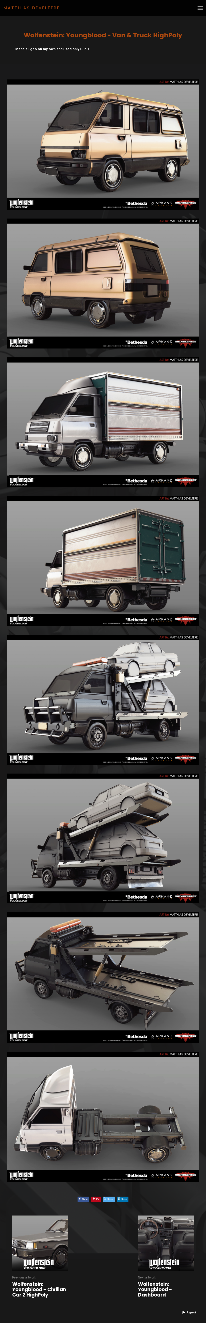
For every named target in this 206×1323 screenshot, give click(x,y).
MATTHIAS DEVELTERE (32, 8)
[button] (189, 1312)
